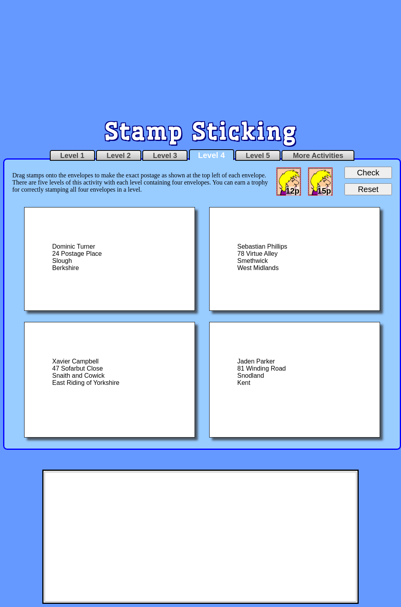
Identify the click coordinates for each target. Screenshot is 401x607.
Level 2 (118, 156)
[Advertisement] (201, 58)
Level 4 (211, 155)
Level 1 (72, 156)
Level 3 (165, 156)
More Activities (318, 156)
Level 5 (258, 156)
